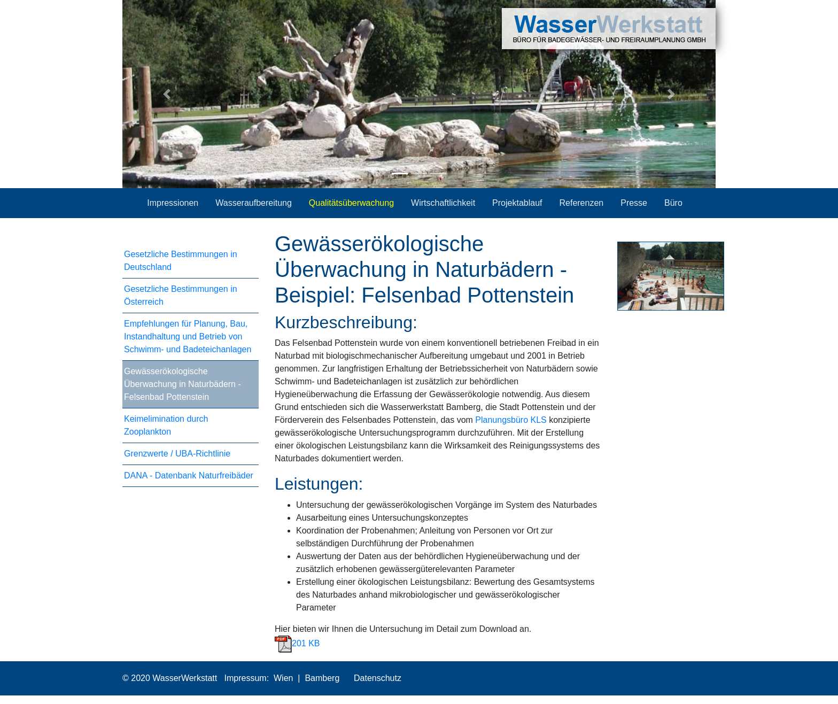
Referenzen (581, 202)
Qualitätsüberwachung (351, 202)
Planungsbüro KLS (510, 419)
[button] (167, 94)
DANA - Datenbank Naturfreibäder (188, 475)
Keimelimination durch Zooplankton (166, 425)
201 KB (297, 643)
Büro (673, 202)
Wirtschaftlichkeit (443, 202)
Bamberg (322, 678)
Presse (633, 202)
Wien (283, 678)
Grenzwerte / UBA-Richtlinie (177, 453)
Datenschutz (376, 678)
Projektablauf (517, 202)
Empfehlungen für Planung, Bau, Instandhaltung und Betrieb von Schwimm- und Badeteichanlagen (187, 336)
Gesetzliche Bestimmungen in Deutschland (180, 261)
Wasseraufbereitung (253, 202)
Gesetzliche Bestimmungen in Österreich (180, 295)
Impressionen (172, 202)
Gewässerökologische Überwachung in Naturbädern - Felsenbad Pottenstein (182, 384)
